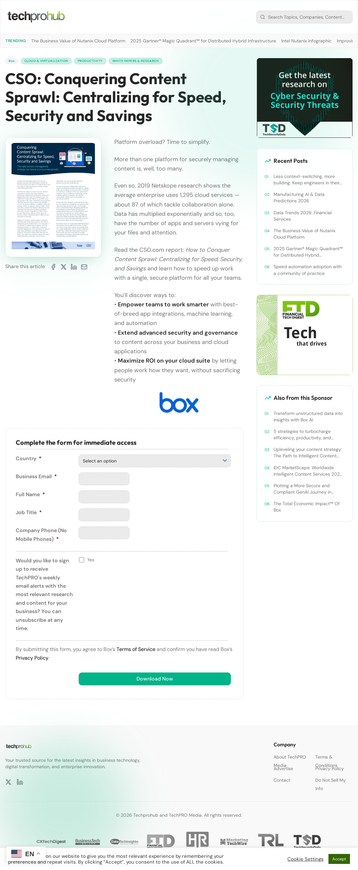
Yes (90, 560)
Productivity (101, 61)
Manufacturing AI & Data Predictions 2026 (299, 197)
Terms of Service (136, 650)
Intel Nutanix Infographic (306, 41)
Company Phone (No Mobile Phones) (41, 535)
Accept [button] (339, 859)
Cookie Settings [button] (305, 859)
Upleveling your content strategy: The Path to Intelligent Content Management (308, 452)
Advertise (283, 768)
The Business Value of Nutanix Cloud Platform (78, 41)
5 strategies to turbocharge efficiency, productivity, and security (302, 434)
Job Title (29, 513)
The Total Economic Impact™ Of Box (307, 507)
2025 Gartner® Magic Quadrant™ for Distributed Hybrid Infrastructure (203, 41)
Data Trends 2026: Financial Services (303, 216)
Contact (282, 780)
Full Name (30, 495)
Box (12, 61)
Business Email (36, 477)
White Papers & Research (153, 61)
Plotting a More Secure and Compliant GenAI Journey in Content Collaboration (302, 489)
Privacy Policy (32, 658)
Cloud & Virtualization (52, 61)
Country (28, 459)
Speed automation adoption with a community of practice (308, 270)
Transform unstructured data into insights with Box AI (308, 416)
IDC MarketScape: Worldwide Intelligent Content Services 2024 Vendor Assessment (308, 471)
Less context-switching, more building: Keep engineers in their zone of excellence (307, 179)
